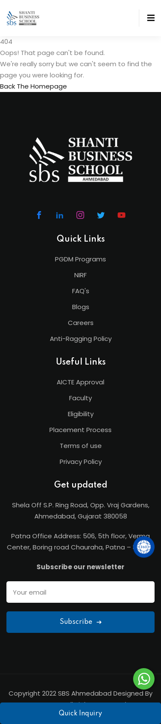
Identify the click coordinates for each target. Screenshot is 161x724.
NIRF (80, 274)
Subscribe (80, 622)
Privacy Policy (81, 461)
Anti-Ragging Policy (81, 338)
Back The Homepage (33, 86)
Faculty (80, 397)
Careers (81, 322)
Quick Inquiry (80, 713)
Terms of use (81, 445)
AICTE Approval (80, 382)
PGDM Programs (80, 259)
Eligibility (81, 413)
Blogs (80, 306)
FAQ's (80, 290)
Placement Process (80, 429)
